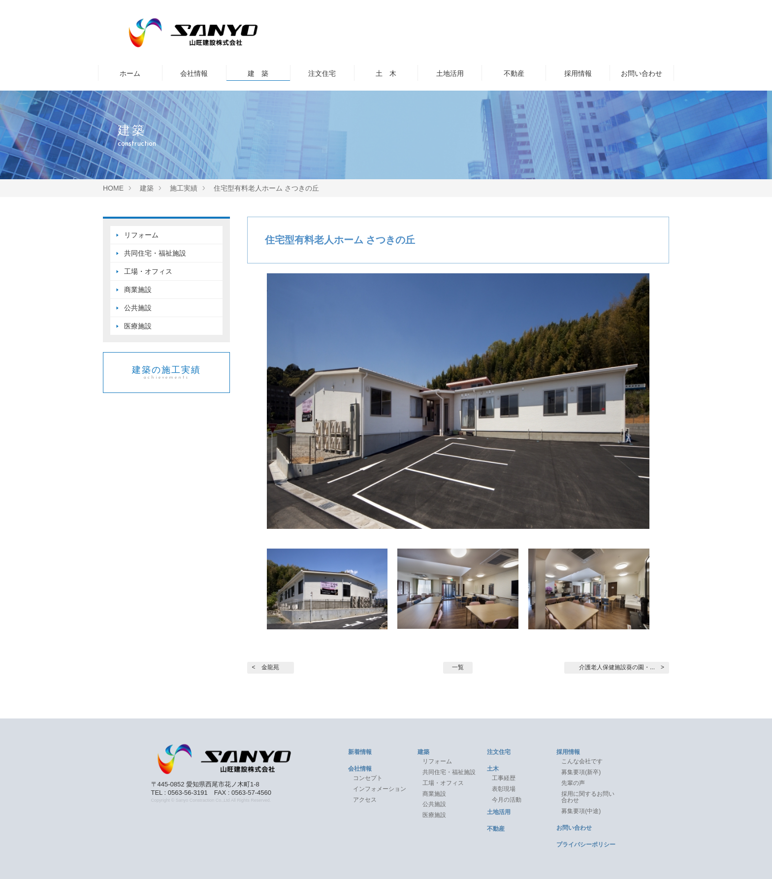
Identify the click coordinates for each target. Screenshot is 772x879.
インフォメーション (379, 788)
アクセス (365, 799)
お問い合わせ (641, 73)
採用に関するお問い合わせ (587, 797)
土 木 (386, 73)
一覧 (458, 667)
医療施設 (138, 326)
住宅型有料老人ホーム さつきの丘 (340, 239)
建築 (423, 752)
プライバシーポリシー (585, 844)
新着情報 (360, 752)
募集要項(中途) (581, 811)
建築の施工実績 (166, 372)
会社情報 (194, 73)
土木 (493, 768)
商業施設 (138, 289)
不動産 (514, 73)
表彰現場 (503, 788)
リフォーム (141, 235)
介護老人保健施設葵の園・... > (621, 667)
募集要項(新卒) (581, 772)
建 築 (258, 73)
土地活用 (450, 73)
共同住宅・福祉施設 (155, 253)
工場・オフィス (151, 271)
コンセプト (368, 778)
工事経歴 (503, 778)
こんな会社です (582, 761)
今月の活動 (506, 799)
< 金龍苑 (265, 667)
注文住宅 (322, 73)
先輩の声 (573, 783)
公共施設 (138, 308)
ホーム (130, 73)
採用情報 (578, 73)
